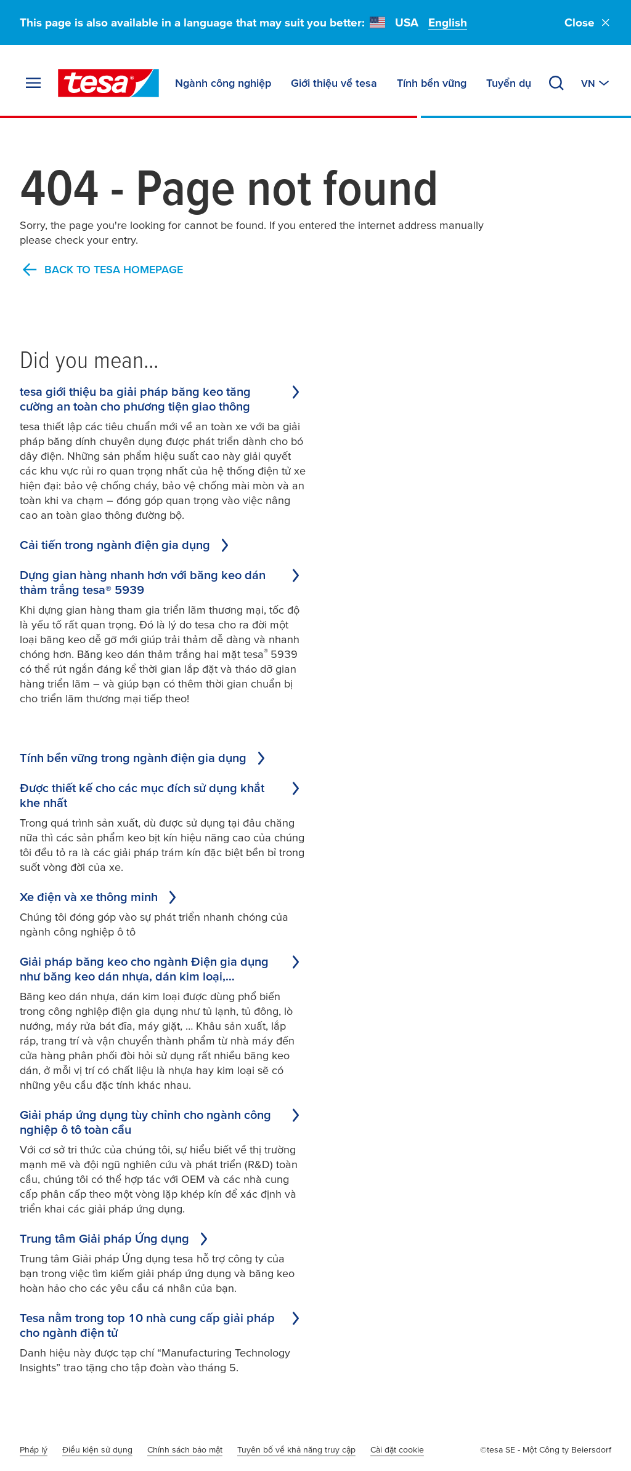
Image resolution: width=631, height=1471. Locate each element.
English (447, 22)
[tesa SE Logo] (108, 83)
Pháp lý (33, 1449)
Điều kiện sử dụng (97, 1449)
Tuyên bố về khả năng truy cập (296, 1449)
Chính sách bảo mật (184, 1449)
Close (587, 22)
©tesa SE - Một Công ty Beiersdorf (545, 1449)
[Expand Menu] (33, 83)
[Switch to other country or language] (596, 83)
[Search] (556, 83)
